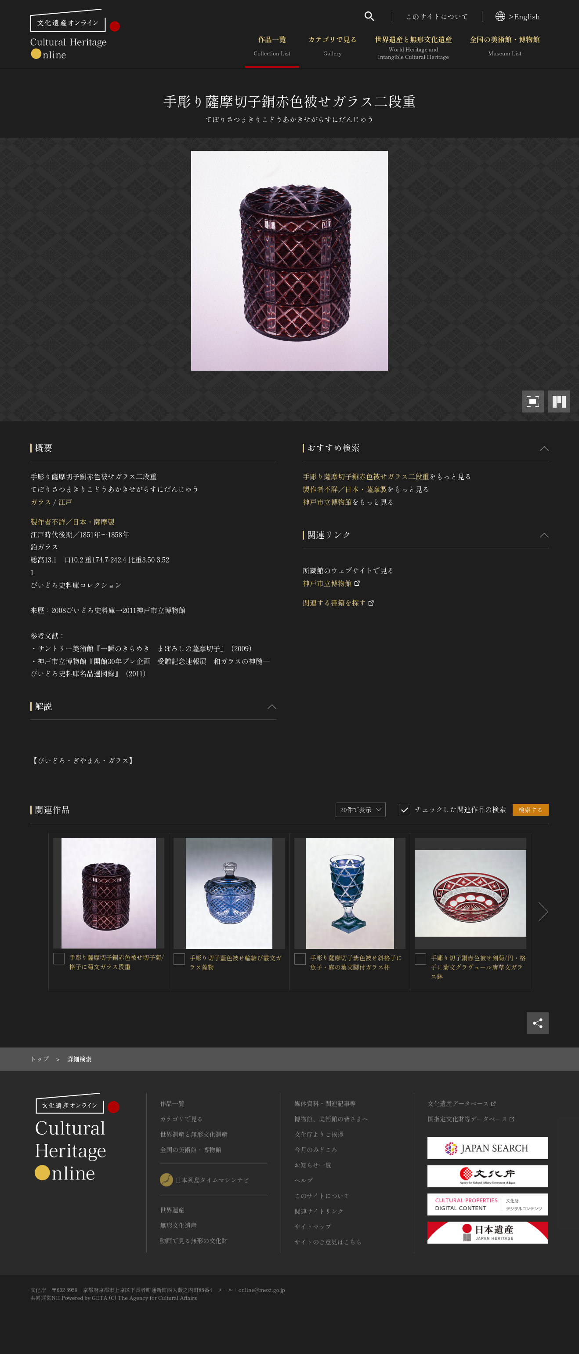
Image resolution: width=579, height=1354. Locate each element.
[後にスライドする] (540, 912)
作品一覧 (272, 48)
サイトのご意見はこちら (328, 1241)
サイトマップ (312, 1226)
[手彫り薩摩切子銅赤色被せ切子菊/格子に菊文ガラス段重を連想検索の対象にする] (59, 958)
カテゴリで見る (332, 48)
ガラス (40, 501)
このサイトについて (437, 16)
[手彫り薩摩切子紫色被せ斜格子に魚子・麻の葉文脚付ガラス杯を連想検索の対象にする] (300, 959)
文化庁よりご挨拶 (319, 1134)
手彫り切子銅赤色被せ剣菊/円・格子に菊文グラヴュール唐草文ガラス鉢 (478, 967)
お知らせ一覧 (312, 1165)
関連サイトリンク (319, 1211)
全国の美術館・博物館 (505, 48)
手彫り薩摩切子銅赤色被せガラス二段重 (366, 476)
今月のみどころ (315, 1149)
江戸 (65, 501)
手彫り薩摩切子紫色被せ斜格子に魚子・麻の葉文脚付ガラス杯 (356, 962)
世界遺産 (172, 1209)
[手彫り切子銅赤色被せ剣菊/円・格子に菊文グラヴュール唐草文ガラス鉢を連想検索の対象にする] (420, 959)
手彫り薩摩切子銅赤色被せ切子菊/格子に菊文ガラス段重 (116, 962)
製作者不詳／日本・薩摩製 (72, 521)
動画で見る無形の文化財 (194, 1240)
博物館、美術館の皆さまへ (331, 1118)
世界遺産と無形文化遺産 (413, 48)
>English (518, 16)
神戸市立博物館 (327, 501)
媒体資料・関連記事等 (325, 1103)
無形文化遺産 (178, 1225)
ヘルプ (303, 1180)
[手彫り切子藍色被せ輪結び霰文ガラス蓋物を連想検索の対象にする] (179, 959)
